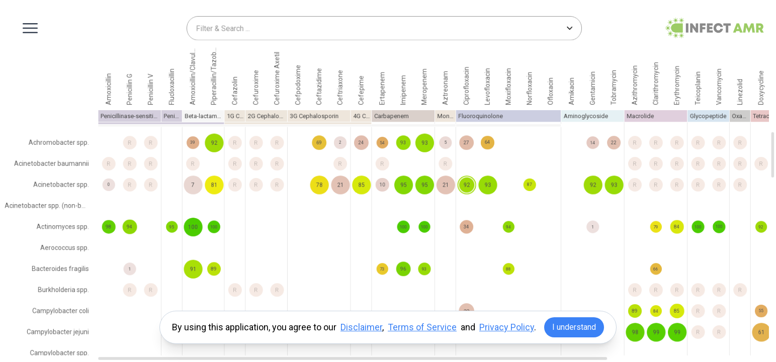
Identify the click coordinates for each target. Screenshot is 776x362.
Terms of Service (422, 327)
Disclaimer (361, 327)
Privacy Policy (506, 327)
